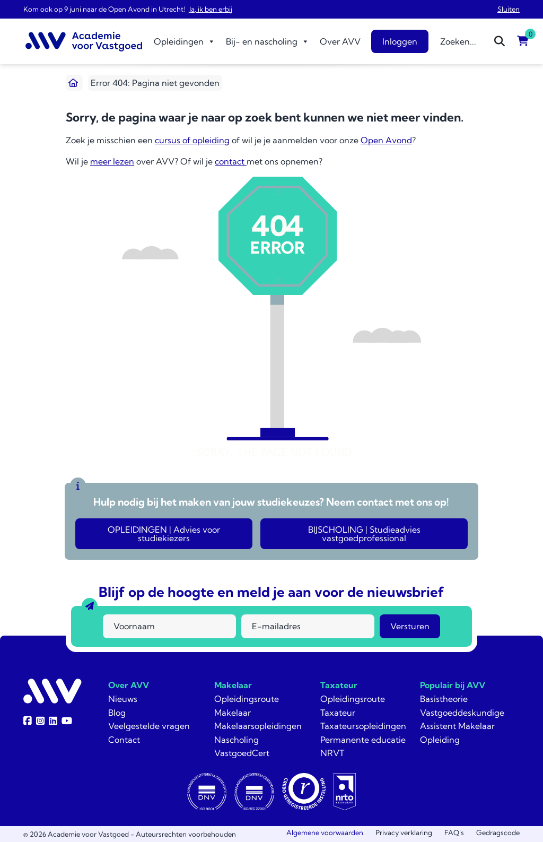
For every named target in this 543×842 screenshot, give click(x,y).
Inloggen (399, 41)
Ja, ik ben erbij (210, 9)
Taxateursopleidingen (363, 726)
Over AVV (340, 41)
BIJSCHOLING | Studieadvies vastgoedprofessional (364, 533)
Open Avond (386, 140)
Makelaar (233, 685)
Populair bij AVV (452, 685)
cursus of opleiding (192, 140)
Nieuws (122, 698)
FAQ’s (454, 832)
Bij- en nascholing (267, 41)
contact (231, 161)
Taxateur (338, 685)
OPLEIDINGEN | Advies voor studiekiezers (164, 533)
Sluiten (508, 9)
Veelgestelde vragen (149, 726)
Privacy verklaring (403, 832)
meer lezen (112, 161)
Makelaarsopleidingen (258, 726)
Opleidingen (184, 41)
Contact (124, 739)
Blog (117, 712)
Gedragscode (498, 832)
